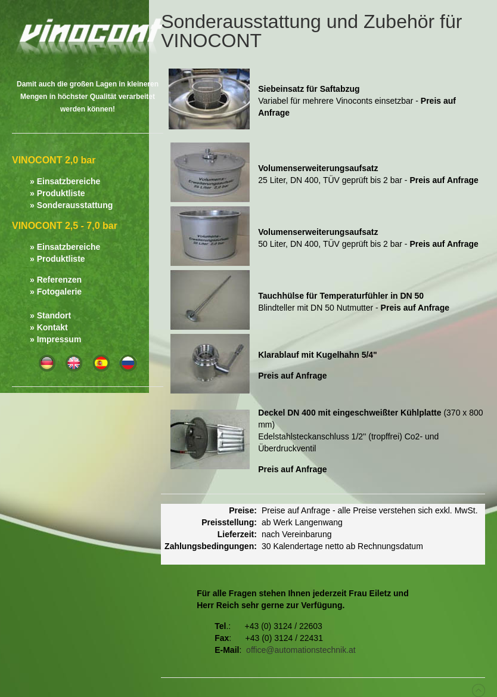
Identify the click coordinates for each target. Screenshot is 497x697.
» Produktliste (57, 193)
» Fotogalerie (56, 291)
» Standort (50, 315)
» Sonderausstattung (71, 205)
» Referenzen (56, 279)
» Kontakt (49, 327)
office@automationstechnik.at (301, 650)
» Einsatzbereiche (65, 181)
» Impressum (55, 339)
